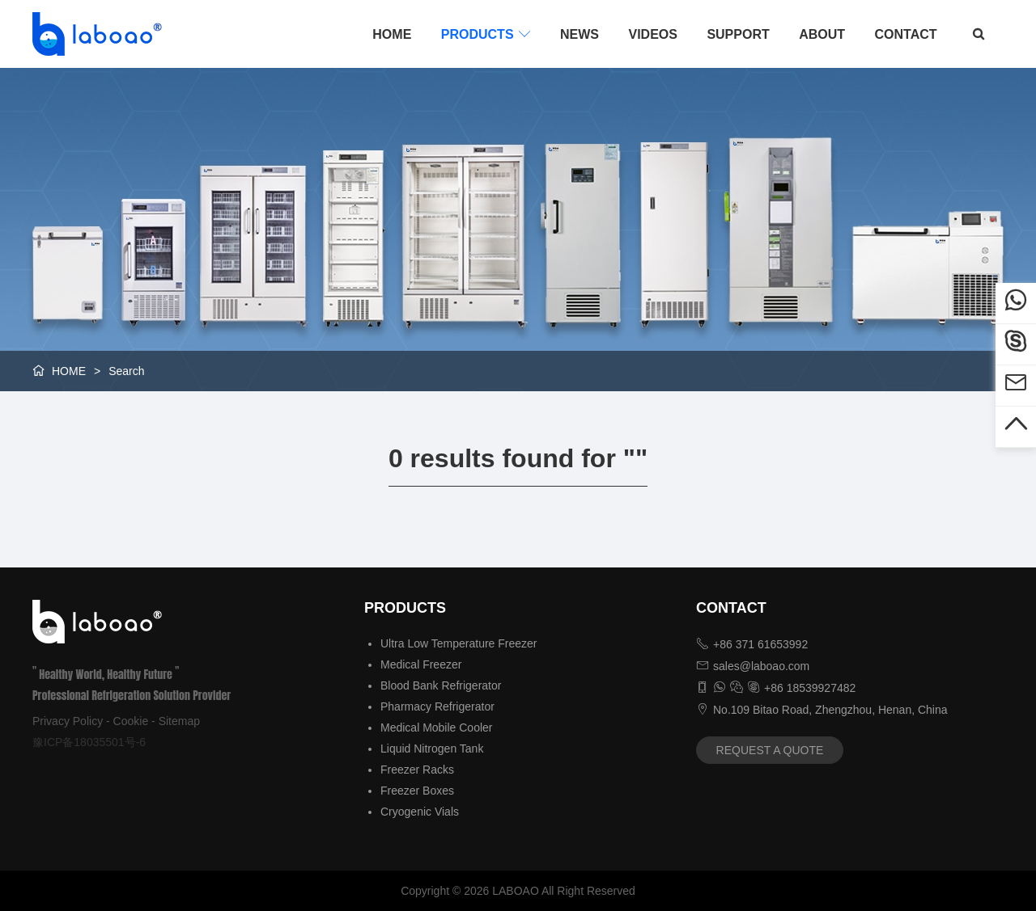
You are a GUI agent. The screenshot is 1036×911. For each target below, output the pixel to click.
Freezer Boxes (417, 790)
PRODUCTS (486, 34)
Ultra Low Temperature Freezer (458, 643)
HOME (391, 34)
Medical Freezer (420, 664)
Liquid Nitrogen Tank (431, 748)
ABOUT (822, 34)
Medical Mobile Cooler (436, 727)
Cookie (131, 721)
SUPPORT (738, 34)
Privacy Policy (67, 721)
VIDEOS (652, 34)
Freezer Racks (417, 769)
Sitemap (179, 721)
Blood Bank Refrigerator (440, 685)
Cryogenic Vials (419, 811)
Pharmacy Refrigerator (437, 706)
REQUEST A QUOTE (770, 750)
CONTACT (906, 34)
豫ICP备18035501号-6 (89, 742)
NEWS (579, 34)
